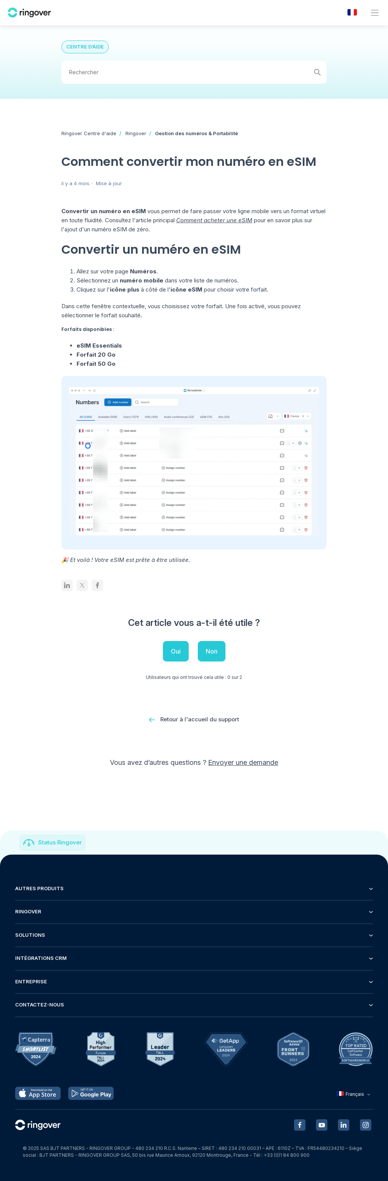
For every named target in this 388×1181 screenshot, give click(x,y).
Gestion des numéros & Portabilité (196, 133)
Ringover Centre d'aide (88, 133)
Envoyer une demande (243, 764)
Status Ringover (60, 842)
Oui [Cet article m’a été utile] (176, 651)
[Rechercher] (194, 72)
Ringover (135, 133)
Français (354, 1094)
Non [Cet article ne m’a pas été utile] (211, 651)
